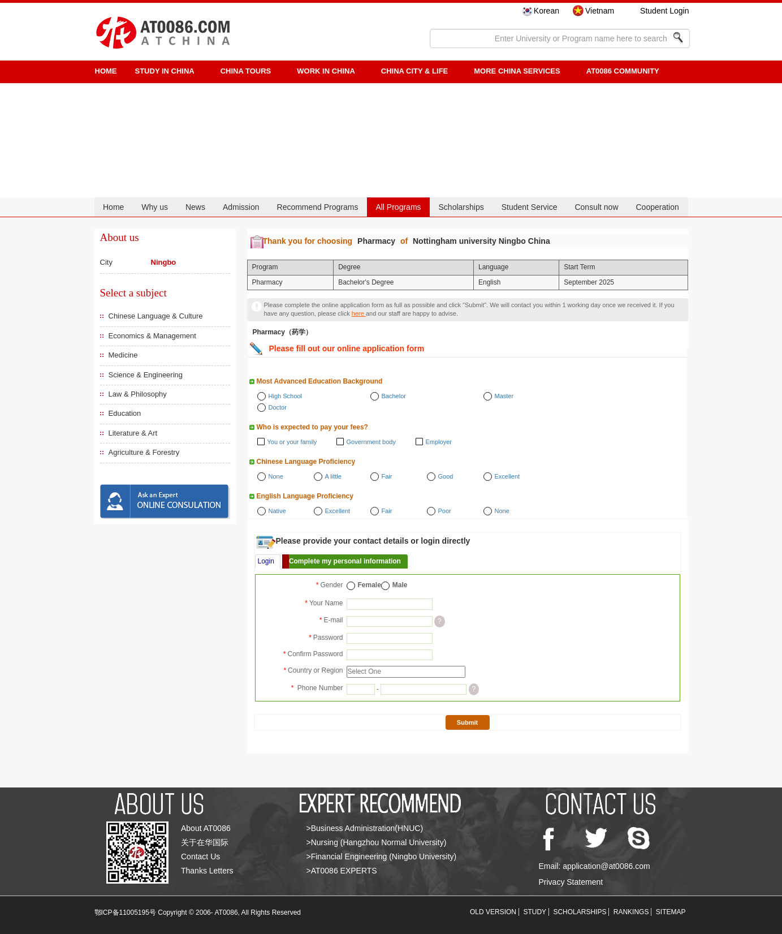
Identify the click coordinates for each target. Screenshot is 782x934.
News (195, 207)
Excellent (507, 476)
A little (333, 476)
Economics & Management (152, 336)
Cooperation (657, 207)
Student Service (530, 207)
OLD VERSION (493, 912)
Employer (439, 441)
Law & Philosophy (138, 394)
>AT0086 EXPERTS (341, 870)
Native (277, 510)
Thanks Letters (207, 870)
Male (400, 585)
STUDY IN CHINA (165, 71)
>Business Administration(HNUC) (365, 828)
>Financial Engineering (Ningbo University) (381, 856)
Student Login (664, 10)
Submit (467, 722)
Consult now (596, 207)
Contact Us (200, 856)
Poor (444, 510)
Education (125, 413)
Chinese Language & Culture (156, 316)
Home (113, 207)
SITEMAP (671, 912)
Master (504, 396)
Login (266, 561)
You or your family (292, 441)
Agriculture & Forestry (144, 452)
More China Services (517, 71)
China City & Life (414, 71)
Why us (154, 207)
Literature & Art (133, 433)
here (359, 313)
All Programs (398, 207)
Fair (387, 476)
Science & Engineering (146, 375)
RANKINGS (631, 912)
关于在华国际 (204, 842)
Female (369, 585)
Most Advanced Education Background (320, 381)
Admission (241, 207)
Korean (546, 10)
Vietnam (599, 10)
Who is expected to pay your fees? (312, 427)
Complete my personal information (345, 561)
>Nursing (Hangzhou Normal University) (376, 842)
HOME (106, 71)
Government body (371, 441)
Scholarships (461, 207)
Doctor (278, 407)
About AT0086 (206, 828)
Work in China (326, 71)
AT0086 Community (622, 71)
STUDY (534, 912)
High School (285, 396)
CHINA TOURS (246, 71)
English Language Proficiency (305, 496)
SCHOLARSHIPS (579, 912)
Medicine (123, 355)
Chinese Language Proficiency (306, 462)
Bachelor (394, 396)
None (276, 476)
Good (445, 476)
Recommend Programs (317, 207)
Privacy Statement (571, 881)
